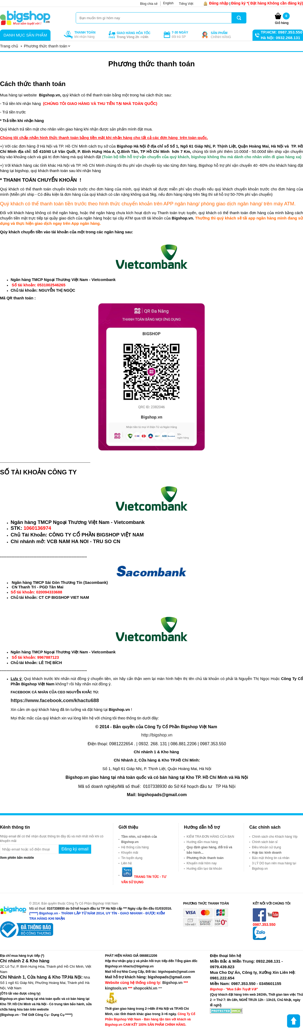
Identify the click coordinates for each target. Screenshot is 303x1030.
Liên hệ (126, 863)
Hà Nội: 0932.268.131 (280, 37)
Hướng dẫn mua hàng (202, 842)
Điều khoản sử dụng (266, 847)
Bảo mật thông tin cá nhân (270, 858)
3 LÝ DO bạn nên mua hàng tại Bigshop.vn (274, 865)
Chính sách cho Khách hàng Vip (274, 836)
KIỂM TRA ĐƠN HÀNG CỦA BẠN (210, 836)
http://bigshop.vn (156, 735)
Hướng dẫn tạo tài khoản (204, 868)
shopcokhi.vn (145, 988)
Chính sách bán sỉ (264, 842)
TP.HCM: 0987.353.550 (281, 32)
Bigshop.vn (172, 982)
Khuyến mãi (129, 852)
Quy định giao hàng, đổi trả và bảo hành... (209, 849)
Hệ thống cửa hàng (135, 847)
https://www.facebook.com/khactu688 (55, 700)
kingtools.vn (116, 988)
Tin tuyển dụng (131, 858)
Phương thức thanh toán (205, 858)
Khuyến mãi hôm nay (202, 863)
